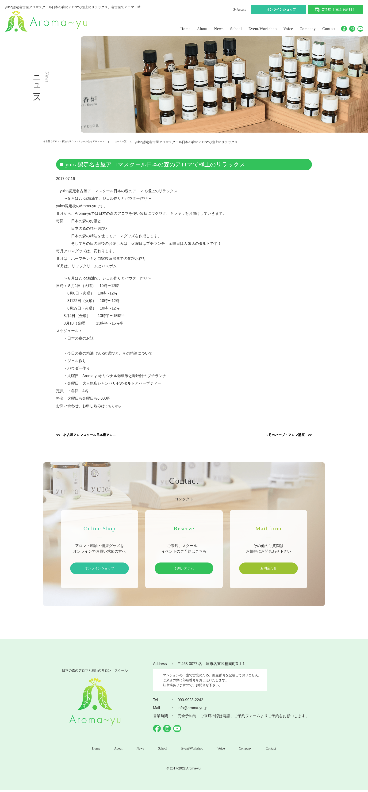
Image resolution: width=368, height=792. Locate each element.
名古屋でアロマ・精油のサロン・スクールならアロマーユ (86, 142)
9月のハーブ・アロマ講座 (279, 435)
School (236, 29)
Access (240, 10)
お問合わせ (268, 569)
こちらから (114, 406)
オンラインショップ (281, 10)
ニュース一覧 (147, 142)
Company (308, 29)
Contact (329, 29)
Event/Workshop (263, 29)
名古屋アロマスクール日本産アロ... (98, 435)
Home (185, 29)
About (202, 29)
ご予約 (339, 10)
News (219, 29)
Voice (288, 29)
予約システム (184, 569)
